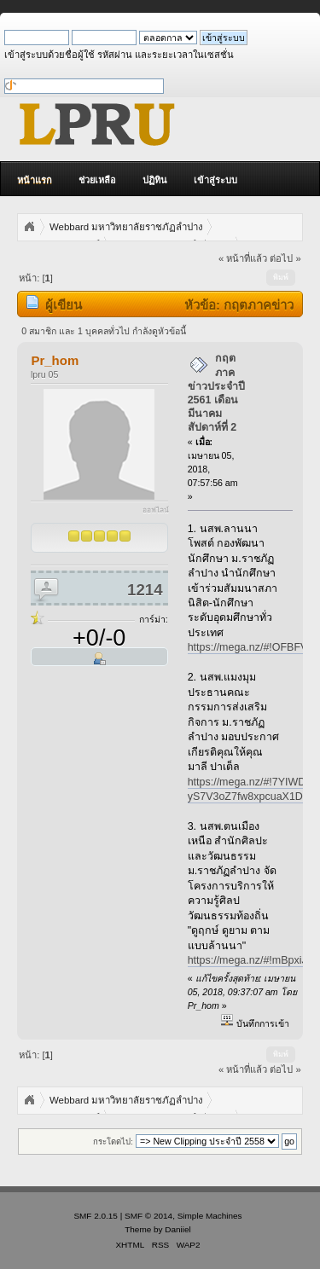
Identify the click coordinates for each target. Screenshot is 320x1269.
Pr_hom (55, 360)
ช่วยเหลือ (97, 180)
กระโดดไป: (113, 1141)
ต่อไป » (285, 258)
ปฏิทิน (155, 180)
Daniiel (177, 1229)
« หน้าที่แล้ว (242, 258)
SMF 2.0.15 (95, 1215)
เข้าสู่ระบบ (215, 180)
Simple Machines (209, 1215)
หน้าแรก (34, 180)
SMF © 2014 (148, 1215)
